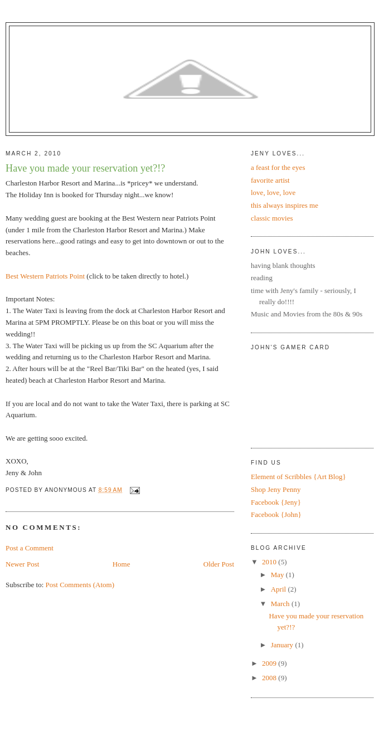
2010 (270, 562)
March (281, 603)
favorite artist (270, 180)
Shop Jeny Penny (276, 489)
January (283, 645)
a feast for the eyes (278, 167)
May (278, 574)
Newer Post (22, 564)
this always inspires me (284, 205)
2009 (270, 663)
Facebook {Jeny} (276, 502)
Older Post (218, 564)
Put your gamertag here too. (308, 395)
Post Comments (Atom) (80, 584)
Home (121, 564)
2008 (270, 678)
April (279, 589)
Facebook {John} (276, 514)
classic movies (272, 218)
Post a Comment (30, 548)
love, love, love (273, 192)
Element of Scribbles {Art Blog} (298, 476)
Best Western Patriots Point (45, 276)
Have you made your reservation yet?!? (85, 168)
